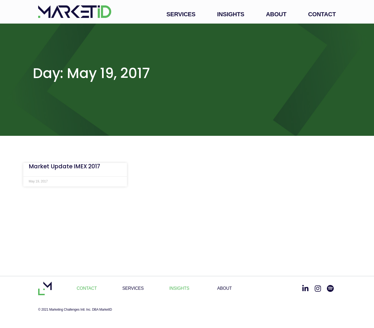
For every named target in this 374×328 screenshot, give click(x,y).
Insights (230, 14)
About (276, 14)
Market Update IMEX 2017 (64, 166)
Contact (322, 14)
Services (180, 14)
